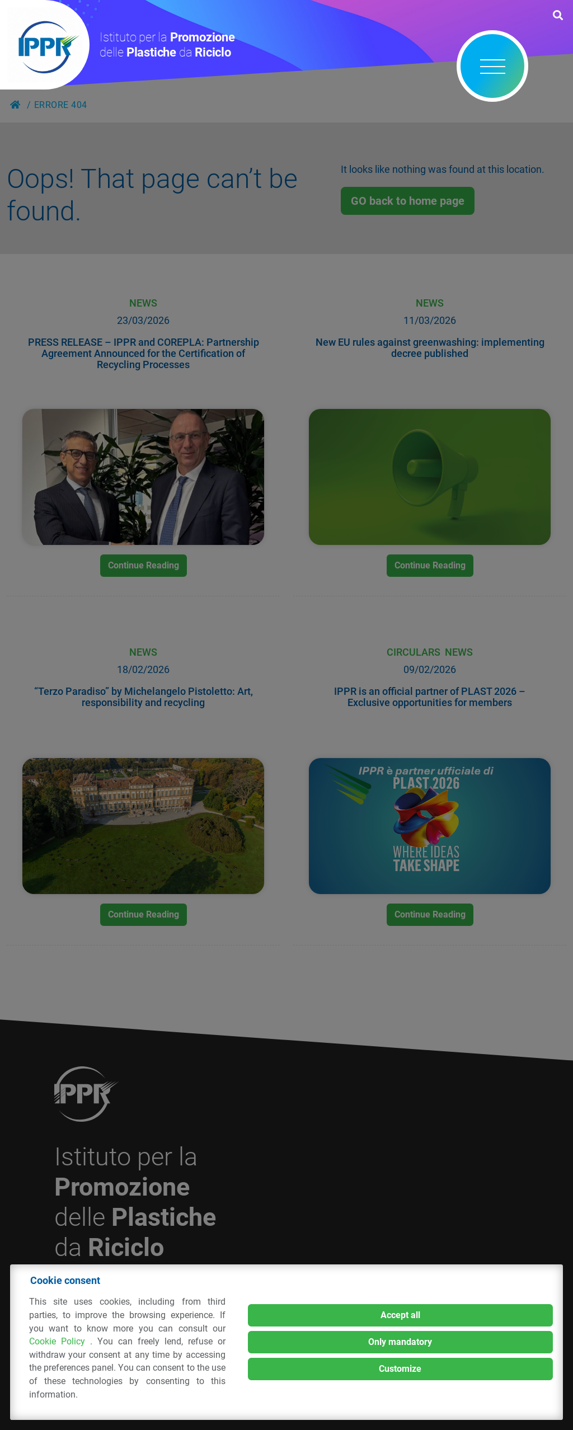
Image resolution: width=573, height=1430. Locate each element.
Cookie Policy (59, 1341)
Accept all (400, 1315)
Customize (400, 1368)
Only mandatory (400, 1342)
